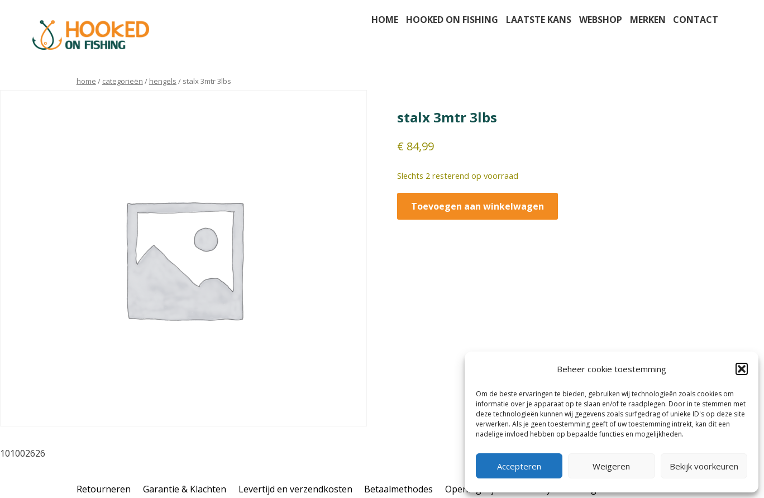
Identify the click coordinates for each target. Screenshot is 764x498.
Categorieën (122, 81)
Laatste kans (538, 19)
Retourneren (104, 489)
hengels (162, 81)
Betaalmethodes (398, 489)
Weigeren (611, 466)
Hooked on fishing (452, 19)
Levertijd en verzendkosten (295, 489)
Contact (695, 19)
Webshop (600, 19)
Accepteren (519, 466)
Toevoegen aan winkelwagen (477, 206)
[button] (741, 368)
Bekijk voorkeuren (704, 466)
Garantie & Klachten (184, 489)
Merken (648, 19)
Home (384, 19)
